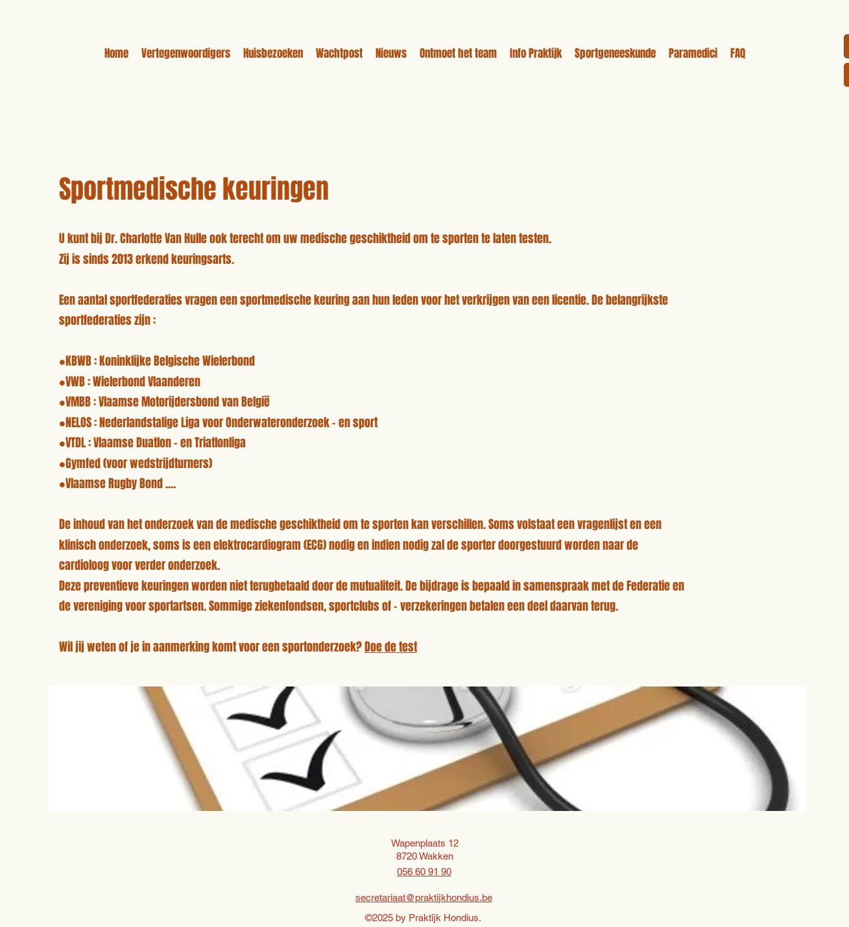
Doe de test (391, 647)
